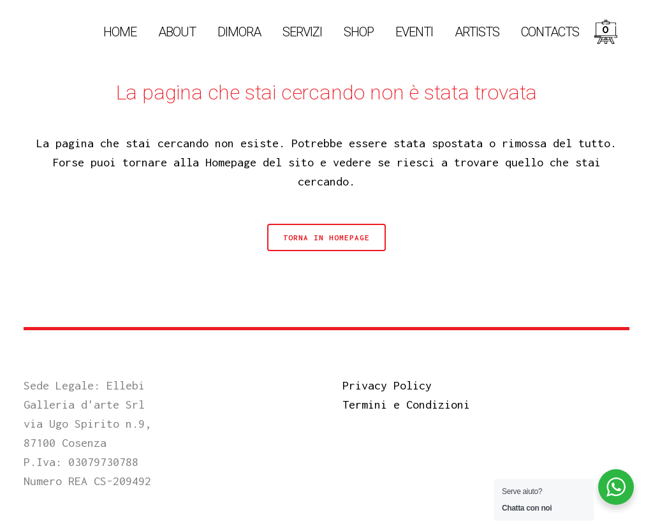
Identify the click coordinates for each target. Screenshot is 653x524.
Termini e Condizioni (406, 404)
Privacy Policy (387, 385)
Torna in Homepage (326, 237)
